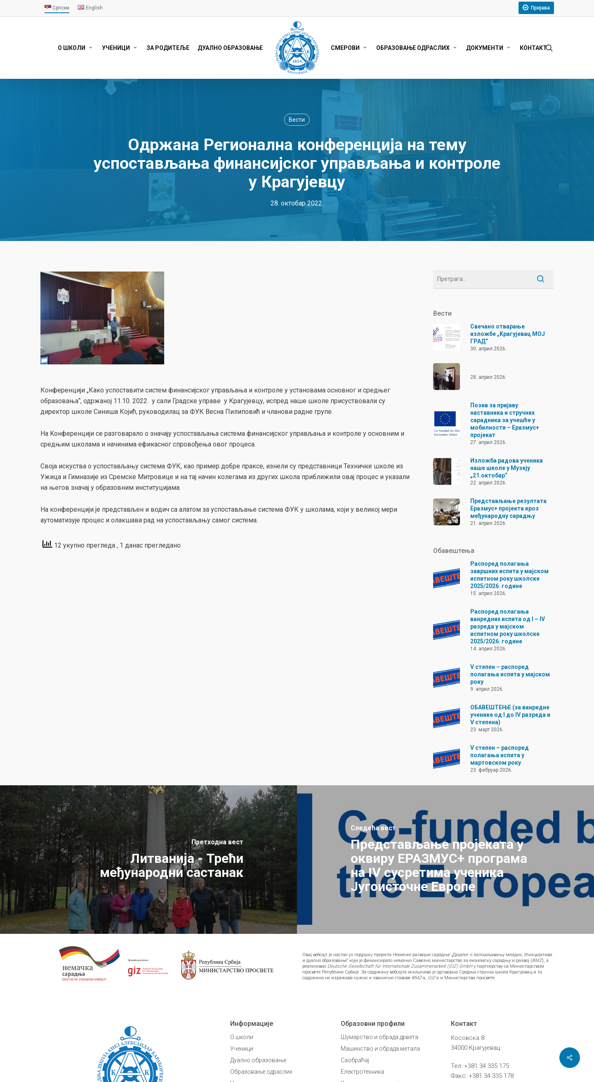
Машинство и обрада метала (380, 1048)
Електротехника (362, 1071)
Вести (297, 119)
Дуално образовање (258, 1060)
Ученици (241, 1048)
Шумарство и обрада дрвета (379, 1037)
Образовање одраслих (261, 1071)
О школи (241, 1037)
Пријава (540, 8)
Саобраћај (355, 1060)
